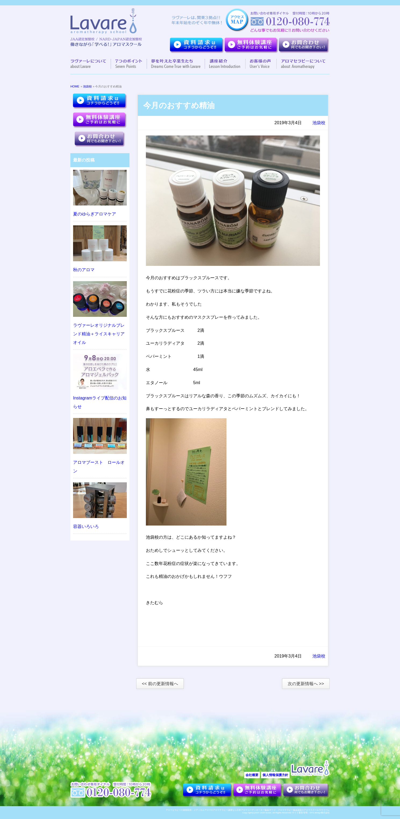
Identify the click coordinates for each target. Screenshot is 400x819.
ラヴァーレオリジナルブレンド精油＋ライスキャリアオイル (99, 334)
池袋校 (87, 86)
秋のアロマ (84, 269)
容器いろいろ (86, 526)
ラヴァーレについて (90, 64)
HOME (74, 86)
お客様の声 (261, 64)
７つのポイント (129, 64)
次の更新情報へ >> (306, 683)
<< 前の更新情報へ (160, 683)
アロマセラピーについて (301, 64)
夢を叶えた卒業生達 (176, 64)
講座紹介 (225, 64)
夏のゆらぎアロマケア (94, 214)
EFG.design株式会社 (320, 812)
